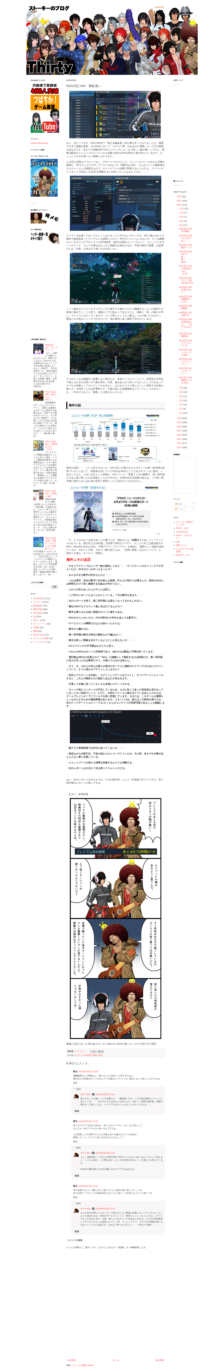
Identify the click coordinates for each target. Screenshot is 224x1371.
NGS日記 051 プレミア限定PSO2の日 (186, 280)
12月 (181, 208)
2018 (179, 426)
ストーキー (85, 1094)
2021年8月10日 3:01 (105, 1094)
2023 (179, 196)
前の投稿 (160, 1360)
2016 (179, 435)
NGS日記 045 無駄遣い (186, 334)
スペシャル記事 (40, 638)
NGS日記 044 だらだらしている (186, 343)
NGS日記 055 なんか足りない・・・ (186, 238)
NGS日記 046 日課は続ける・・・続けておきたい (186, 324)
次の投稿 (71, 1360)
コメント (180, 509)
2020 (179, 418)
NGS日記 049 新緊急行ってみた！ (186, 299)
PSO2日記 (38, 598)
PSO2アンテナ (183, 555)
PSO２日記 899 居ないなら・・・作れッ (51, 396)
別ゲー (36, 620)
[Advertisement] (115, 1334)
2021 (179, 205)
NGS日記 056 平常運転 (186, 229)
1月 (181, 413)
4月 (181, 400)
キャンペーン (39, 624)
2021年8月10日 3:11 (105, 1208)
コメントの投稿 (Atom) (83, 1365)
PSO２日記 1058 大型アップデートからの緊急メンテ (50, 543)
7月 (181, 388)
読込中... (35, 203)
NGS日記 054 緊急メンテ (186, 246)
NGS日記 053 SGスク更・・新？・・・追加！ (186, 256)
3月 (181, 404)
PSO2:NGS (38, 634)
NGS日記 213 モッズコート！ (51, 347)
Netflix (36, 627)
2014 (179, 443)
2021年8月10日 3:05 (105, 1153)
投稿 (178, 504)
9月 (181, 221)
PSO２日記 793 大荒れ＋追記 (51, 493)
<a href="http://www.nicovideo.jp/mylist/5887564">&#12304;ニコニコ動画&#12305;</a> (185, 475)
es (34, 616)
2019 (179, 422)
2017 (179, 430)
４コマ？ (79, 1055)
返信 (75, 1083)
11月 (181, 212)
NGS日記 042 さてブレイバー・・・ (186, 361)
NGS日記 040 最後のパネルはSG (186, 380)
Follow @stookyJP (39, 143)
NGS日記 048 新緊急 (186, 306)
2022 (179, 200)
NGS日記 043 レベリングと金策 (186, 352)
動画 (35, 631)
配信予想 (37, 609)
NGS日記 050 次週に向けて (186, 289)
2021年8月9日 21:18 (88, 1186)
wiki (178, 541)
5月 (181, 396)
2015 (179, 439)
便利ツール (181, 545)
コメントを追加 (74, 1240)
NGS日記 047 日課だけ (186, 313)
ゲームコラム (39, 642)
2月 (181, 408)
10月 (181, 216)
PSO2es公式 (182, 532)
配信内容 (37, 605)
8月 (181, 225)
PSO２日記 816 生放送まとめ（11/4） (51, 445)
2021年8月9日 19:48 (88, 1121)
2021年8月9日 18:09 (88, 1071)
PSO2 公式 (182, 528)
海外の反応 (98, 1055)
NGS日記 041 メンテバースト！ (186, 371)
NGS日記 (88, 1055)
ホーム (115, 1360)
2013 (179, 447)
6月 (181, 392)
